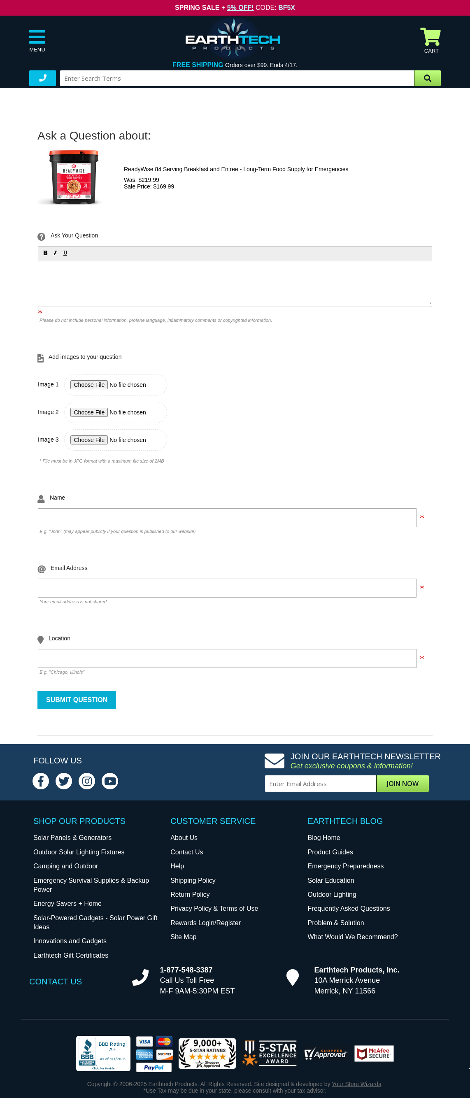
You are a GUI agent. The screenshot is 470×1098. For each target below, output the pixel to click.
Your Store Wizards (356, 1084)
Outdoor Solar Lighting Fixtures (78, 852)
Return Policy (189, 894)
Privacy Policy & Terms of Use (214, 908)
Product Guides (330, 852)
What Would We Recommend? (353, 936)
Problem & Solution (336, 922)
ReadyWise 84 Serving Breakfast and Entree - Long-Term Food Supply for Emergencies (236, 169)
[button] (45, 253)
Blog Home (324, 837)
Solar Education (331, 880)
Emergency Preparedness (346, 866)
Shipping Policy (192, 880)
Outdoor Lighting (332, 894)
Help (177, 866)
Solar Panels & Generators (72, 837)
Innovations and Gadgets (70, 940)
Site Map (183, 936)
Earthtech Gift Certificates (70, 955)
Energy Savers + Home (67, 903)
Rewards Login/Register (205, 922)
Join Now (403, 783)
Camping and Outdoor (65, 866)
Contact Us (186, 852)
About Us (184, 837)
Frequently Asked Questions (349, 908)
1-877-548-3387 (186, 970)
